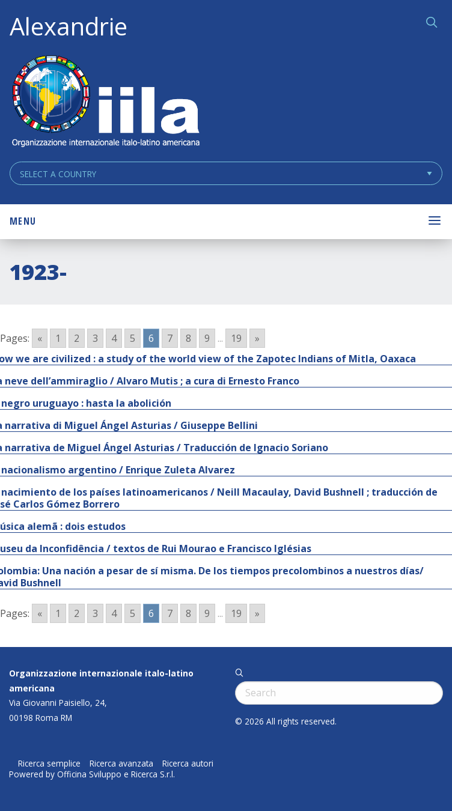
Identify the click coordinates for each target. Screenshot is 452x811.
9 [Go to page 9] (207, 338)
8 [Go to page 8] (188, 338)
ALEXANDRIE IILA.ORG (105, 102)
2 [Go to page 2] (76, 338)
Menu (23, 221)
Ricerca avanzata (121, 763)
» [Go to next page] (257, 338)
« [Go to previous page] (39, 338)
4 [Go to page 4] (114, 338)
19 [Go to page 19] (236, 338)
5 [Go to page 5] (132, 338)
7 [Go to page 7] (170, 338)
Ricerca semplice (49, 763)
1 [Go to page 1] (58, 338)
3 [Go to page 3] (95, 338)
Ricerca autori (187, 763)
